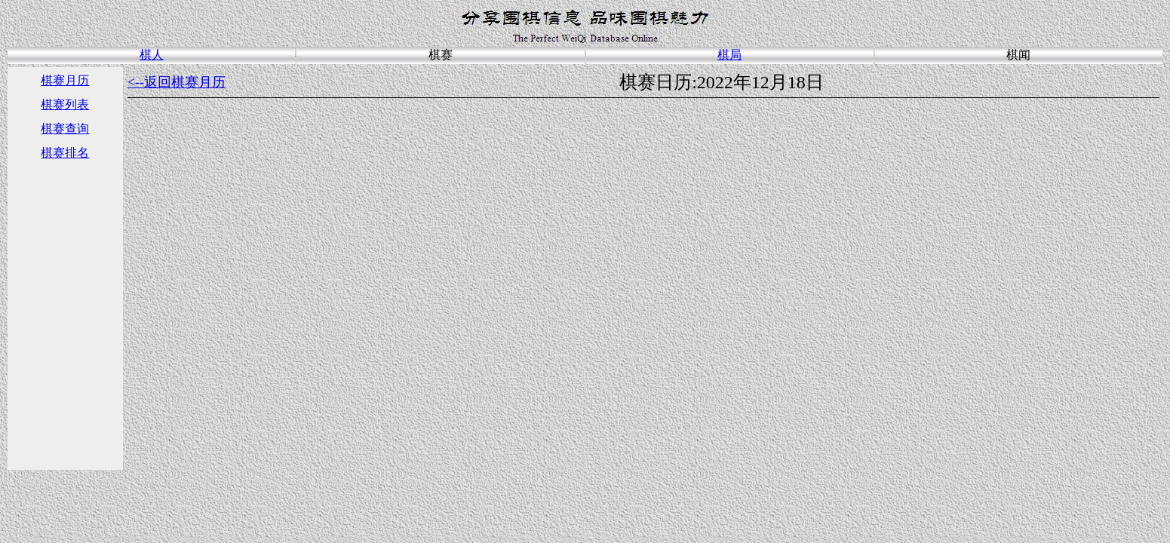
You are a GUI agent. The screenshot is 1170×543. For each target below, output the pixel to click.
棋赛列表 (65, 104)
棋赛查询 (65, 128)
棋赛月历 (65, 80)
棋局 (729, 54)
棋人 (152, 54)
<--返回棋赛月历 (176, 82)
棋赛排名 (65, 152)
